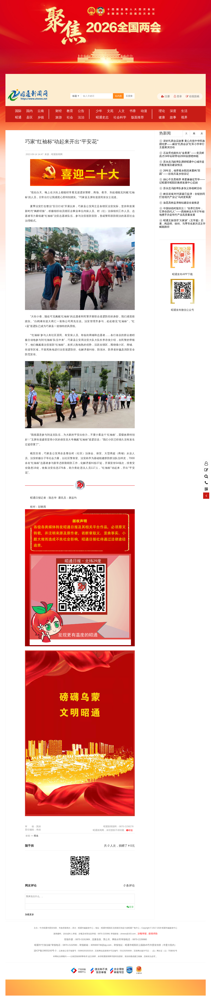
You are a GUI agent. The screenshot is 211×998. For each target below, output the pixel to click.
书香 (132, 111)
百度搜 (129, 96)
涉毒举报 (142, 933)
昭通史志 (102, 117)
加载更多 (29, 914)
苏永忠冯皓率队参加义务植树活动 (182, 188)
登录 (178, 96)
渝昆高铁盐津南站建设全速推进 (181, 202)
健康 (162, 117)
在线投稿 (192, 96)
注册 (165, 96)
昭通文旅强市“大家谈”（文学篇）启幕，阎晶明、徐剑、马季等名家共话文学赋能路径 (182, 223)
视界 (184, 117)
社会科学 (119, 117)
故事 (173, 117)
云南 (40, 111)
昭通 (18, 117)
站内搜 (118, 96)
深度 (173, 111)
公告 (81, 111)
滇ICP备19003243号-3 (45, 950)
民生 (36, 835)
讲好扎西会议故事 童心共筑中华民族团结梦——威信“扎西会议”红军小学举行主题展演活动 (182, 144)
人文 (121, 111)
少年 (99, 111)
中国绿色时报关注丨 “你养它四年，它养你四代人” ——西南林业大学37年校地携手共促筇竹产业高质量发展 (182, 211)
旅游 (58, 117)
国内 (29, 111)
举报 (130, 830)
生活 (184, 111)
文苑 (110, 111)
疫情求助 (153, 933)
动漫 (144, 111)
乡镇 (40, 117)
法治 (81, 117)
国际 (18, 111)
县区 (29, 117)
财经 (58, 111)
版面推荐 (137, 117)
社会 (70, 117)
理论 (162, 111)
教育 (70, 111)
